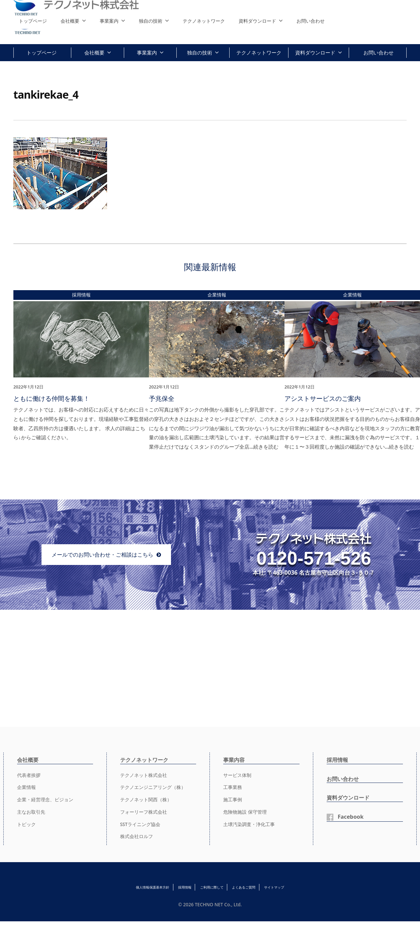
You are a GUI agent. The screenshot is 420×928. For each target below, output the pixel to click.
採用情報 (339, 759)
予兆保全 (161, 398)
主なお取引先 (32, 811)
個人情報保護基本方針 (118, 886)
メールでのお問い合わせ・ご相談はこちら (102, 554)
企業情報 (27, 786)
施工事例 (233, 799)
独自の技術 (199, 52)
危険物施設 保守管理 (246, 811)
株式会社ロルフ (137, 835)
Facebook (352, 816)
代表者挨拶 (29, 774)
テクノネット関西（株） (147, 799)
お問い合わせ (378, 52)
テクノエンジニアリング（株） (155, 786)
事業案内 (147, 52)
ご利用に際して (212, 886)
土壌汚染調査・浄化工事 (250, 823)
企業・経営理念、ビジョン (47, 799)
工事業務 (233, 786)
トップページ (41, 52)
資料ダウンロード (315, 52)
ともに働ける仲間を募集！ (51, 398)
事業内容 (235, 759)
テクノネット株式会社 (145, 774)
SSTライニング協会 (142, 823)
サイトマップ (310, 886)
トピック (27, 823)
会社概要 (94, 52)
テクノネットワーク (258, 52)
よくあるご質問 (262, 886)
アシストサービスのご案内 (322, 398)
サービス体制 (238, 774)
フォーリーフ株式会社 (145, 811)
